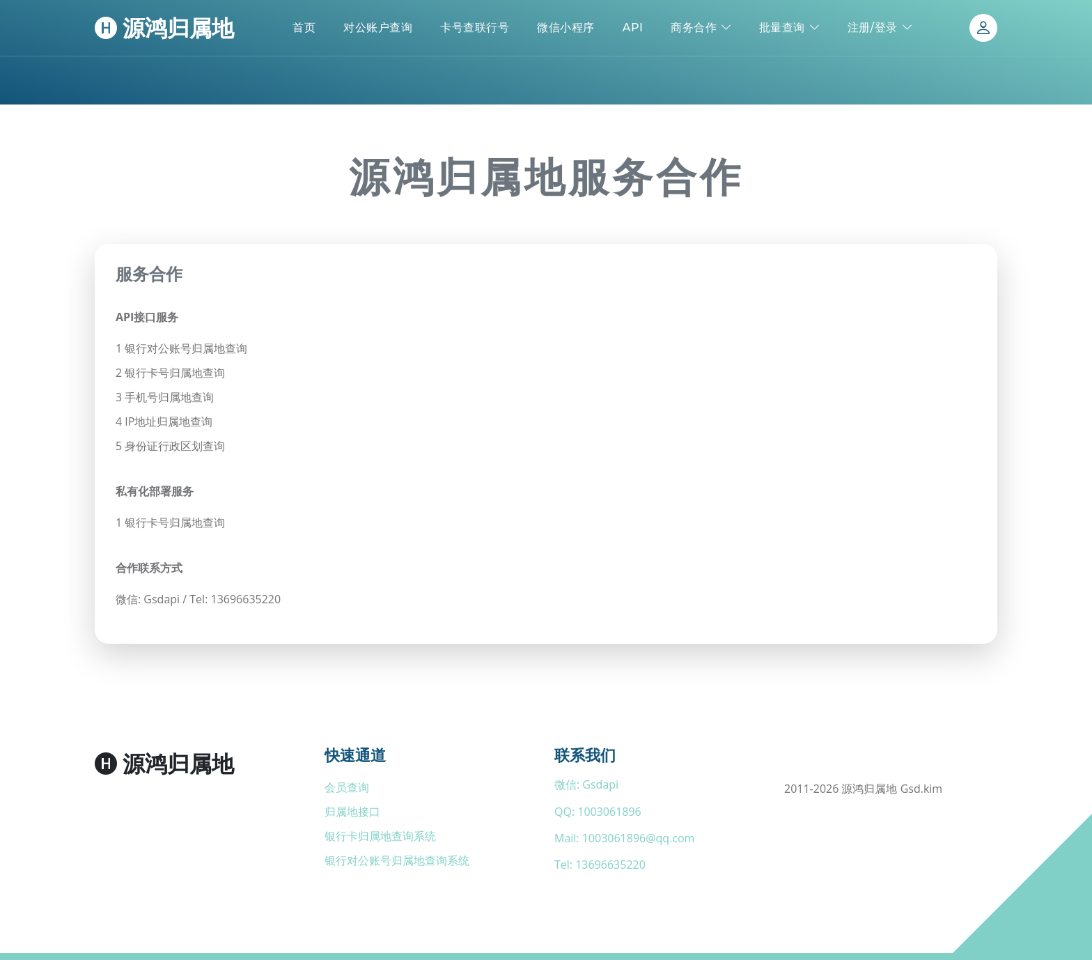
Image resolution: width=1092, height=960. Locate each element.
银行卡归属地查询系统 (380, 836)
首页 (303, 27)
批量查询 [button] (782, 27)
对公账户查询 (377, 27)
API (633, 27)
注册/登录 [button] (873, 27)
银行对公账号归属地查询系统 (397, 860)
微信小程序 (566, 27)
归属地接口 (352, 811)
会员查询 (347, 787)
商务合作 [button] (694, 27)
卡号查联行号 (474, 27)
